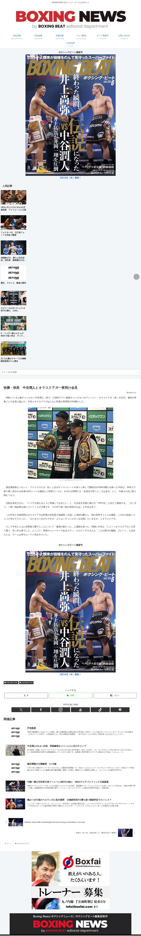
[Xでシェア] (26, 695)
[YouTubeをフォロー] (73, 709)
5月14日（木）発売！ (70, 178)
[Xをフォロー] (56, 709)
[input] (70, 372)
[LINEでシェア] (70, 695)
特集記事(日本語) (11, 682)
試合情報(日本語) (26, 682)
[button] (138, 372)
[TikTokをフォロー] (79, 709)
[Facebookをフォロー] (62, 709)
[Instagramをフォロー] (67, 709)
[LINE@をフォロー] (84, 709)
